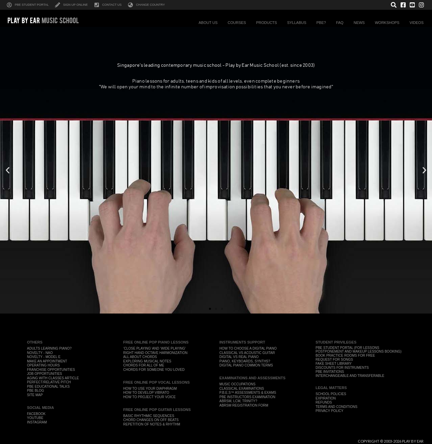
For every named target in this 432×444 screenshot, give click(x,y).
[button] (7, 170)
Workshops (389, 22)
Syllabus (298, 22)
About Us (209, 22)
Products (268, 22)
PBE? (323, 22)
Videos (418, 22)
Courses (238, 22)
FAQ (341, 22)
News (361, 22)
